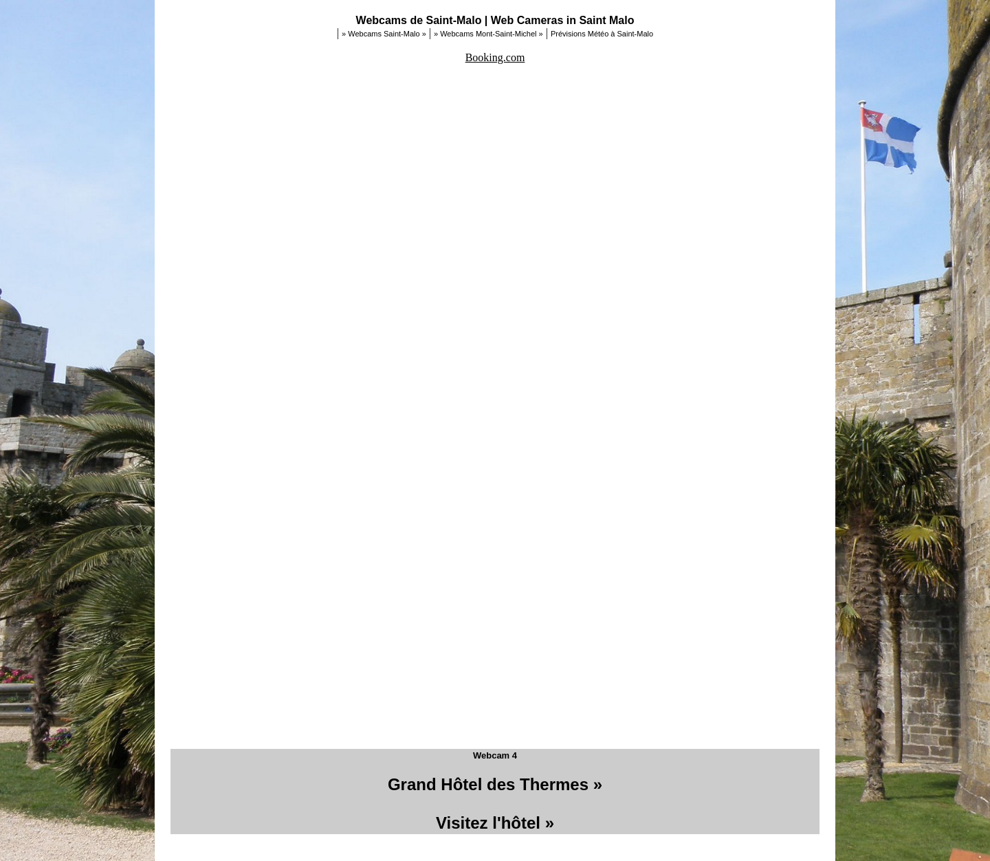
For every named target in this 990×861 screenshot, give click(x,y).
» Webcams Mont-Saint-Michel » (488, 34)
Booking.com (495, 57)
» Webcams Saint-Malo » (384, 34)
